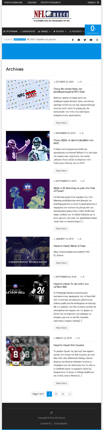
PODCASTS (78, 31)
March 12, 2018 (63, 338)
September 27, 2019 (65, 181)
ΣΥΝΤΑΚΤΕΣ (45, 423)
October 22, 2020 (64, 82)
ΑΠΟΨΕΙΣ (61, 31)
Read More (61, 123)
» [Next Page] (69, 394)
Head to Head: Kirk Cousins (69, 345)
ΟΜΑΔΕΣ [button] (46, 31)
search (93, 2)
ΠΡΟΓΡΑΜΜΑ (11, 31)
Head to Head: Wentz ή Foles (69, 246)
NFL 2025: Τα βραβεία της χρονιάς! (41, 39)
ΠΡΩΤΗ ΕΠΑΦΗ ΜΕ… (14, 2)
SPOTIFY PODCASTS (51, 2)
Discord (32, 2)
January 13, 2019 (63, 239)
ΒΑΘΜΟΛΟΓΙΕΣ (29, 31)
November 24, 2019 (64, 133)
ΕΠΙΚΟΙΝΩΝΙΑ (60, 423)
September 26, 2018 (65, 277)
